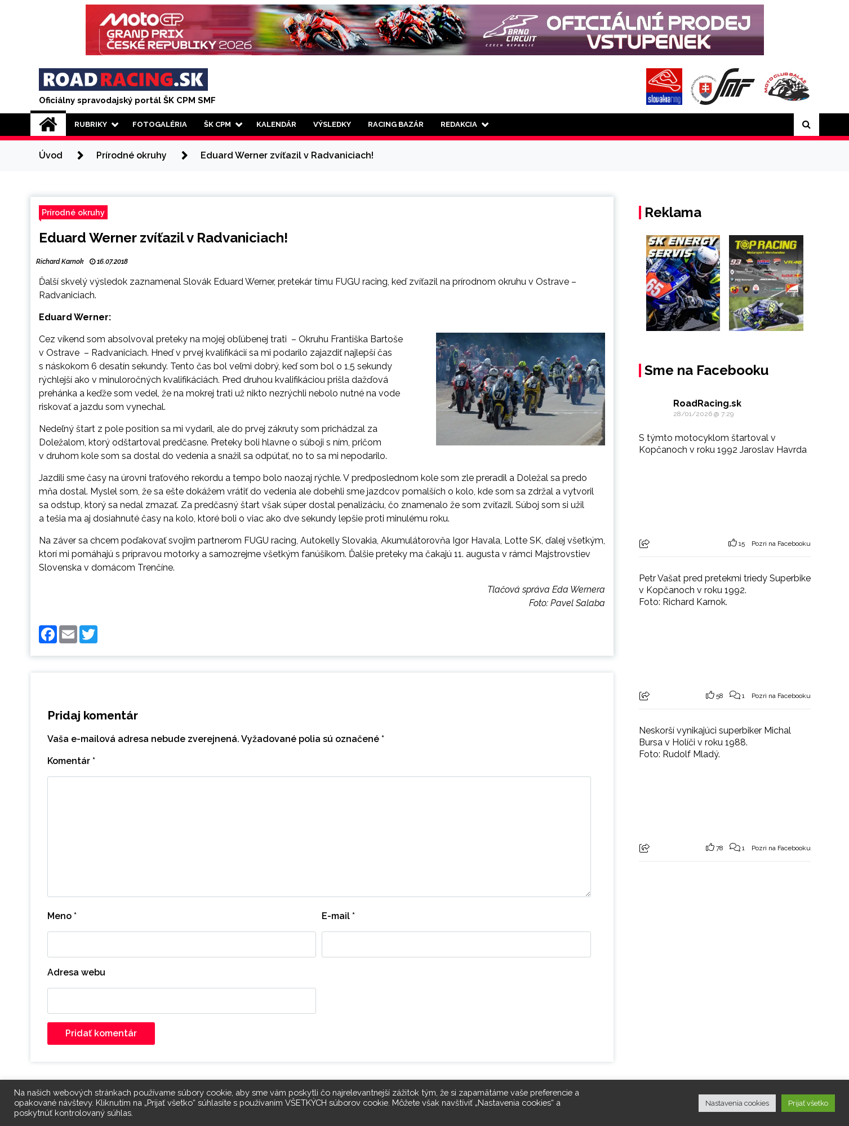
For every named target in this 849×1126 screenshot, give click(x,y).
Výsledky (332, 124)
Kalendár (276, 124)
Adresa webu (76, 972)
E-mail (338, 916)
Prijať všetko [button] (808, 1103)
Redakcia (459, 124)
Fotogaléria (159, 124)
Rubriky (90, 124)
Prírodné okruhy (73, 212)
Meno (62, 916)
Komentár (71, 761)
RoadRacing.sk (707, 403)
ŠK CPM (217, 124)
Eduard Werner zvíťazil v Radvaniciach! (163, 237)
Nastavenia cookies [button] (737, 1103)
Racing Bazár (396, 124)
